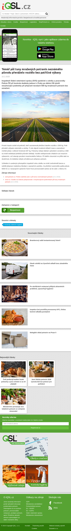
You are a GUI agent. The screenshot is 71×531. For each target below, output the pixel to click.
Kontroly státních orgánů (13, 225)
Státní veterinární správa (34, 513)
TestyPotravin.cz (44, 22)
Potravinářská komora (33, 506)
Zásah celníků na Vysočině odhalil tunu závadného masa (35, 270)
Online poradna (57, 22)
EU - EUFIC (30, 511)
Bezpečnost (24, 22)
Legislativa (33, 22)
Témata (66, 22)
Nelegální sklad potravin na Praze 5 (29, 340)
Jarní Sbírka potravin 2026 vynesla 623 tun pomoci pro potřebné (41, 373)
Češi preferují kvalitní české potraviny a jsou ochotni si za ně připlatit (13, 373)
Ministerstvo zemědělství (34, 504)
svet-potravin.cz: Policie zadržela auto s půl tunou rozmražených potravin (29, 177)
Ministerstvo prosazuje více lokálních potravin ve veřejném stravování (13, 400)
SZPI (27, 502)
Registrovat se (35, 428)
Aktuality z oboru (6, 22)
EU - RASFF (30, 508)
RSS (56, 508)
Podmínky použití (38, 526)
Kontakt (3, 26)
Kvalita (16, 22)
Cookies (34, 528)
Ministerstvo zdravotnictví (34, 515)
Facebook (58, 503)
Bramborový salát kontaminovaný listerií (31, 247)
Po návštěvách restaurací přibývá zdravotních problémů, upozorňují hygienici (33, 293)
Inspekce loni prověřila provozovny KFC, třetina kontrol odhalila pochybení (34, 317)
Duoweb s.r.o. (53, 528)
